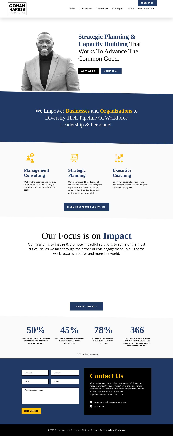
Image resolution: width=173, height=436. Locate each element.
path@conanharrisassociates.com (107, 394)
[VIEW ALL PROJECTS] (86, 306)
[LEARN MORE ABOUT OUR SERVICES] (86, 207)
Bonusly (95, 354)
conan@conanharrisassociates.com (110, 402)
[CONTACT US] (147, 3)
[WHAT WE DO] (88, 71)
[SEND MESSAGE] (31, 411)
